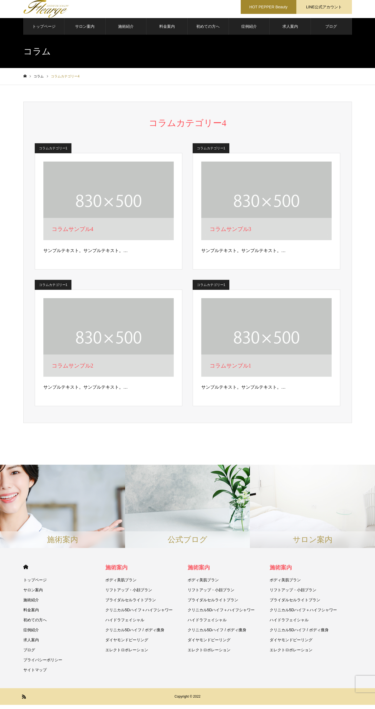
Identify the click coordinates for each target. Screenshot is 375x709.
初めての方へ (208, 30)
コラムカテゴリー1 (53, 152)
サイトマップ (35, 674)
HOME (25, 571)
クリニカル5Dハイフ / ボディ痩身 (134, 634)
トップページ (44, 30)
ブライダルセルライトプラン (130, 604)
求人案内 (290, 30)
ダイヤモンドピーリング (126, 644)
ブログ (331, 30)
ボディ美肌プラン (120, 584)
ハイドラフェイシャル (124, 624)
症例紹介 (249, 30)
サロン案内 (85, 30)
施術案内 (116, 572)
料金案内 (167, 30)
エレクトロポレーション (126, 654)
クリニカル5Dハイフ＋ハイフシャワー (139, 614)
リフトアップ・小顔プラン (128, 594)
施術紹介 (126, 30)
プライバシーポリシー (42, 664)
